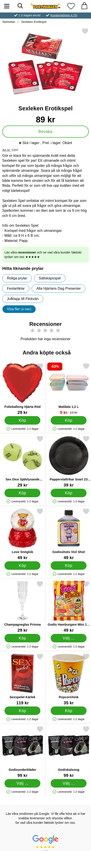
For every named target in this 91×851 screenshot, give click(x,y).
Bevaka (45, 131)
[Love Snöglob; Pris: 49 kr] (22, 534)
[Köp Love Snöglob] (22, 565)
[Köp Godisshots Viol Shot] (69, 565)
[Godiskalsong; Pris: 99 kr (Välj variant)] (68, 751)
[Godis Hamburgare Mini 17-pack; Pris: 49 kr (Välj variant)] (68, 606)
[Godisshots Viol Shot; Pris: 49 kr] (68, 534)
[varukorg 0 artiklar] (84, 6)
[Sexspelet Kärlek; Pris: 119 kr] (22, 679)
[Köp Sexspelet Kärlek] (22, 710)
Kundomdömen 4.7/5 (63, 15)
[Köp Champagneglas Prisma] (22, 638)
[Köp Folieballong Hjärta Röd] (22, 420)
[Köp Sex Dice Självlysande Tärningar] (22, 492)
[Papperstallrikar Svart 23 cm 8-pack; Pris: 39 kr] (68, 461)
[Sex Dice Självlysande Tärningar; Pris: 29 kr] (22, 461)
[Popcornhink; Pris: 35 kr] (68, 679)
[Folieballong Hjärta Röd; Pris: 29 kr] (22, 388)
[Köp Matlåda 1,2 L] (69, 420)
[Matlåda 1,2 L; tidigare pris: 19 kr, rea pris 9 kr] (68, 388)
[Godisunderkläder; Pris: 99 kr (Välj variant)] (22, 751)
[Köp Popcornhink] (69, 710)
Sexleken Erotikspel (33, 21)
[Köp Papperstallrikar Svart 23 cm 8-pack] (69, 492)
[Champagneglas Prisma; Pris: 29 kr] (22, 606)
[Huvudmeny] (6, 6)
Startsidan (8, 21)
